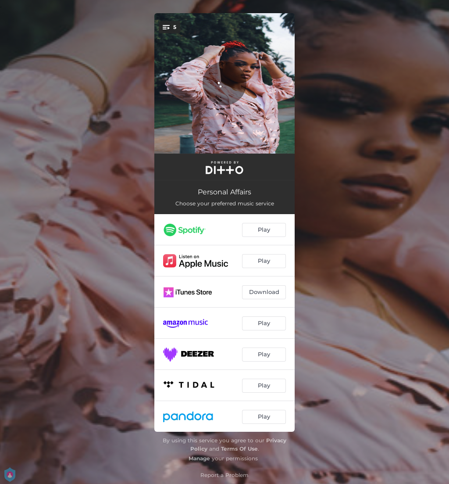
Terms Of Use (239, 448)
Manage (199, 458)
